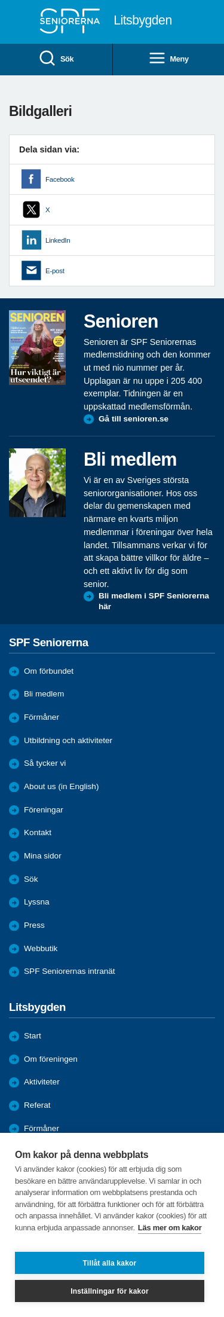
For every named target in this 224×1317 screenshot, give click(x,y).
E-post (55, 270)
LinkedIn (57, 240)
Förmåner (41, 717)
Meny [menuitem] (168, 59)
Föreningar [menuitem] (43, 809)
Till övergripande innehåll (0, 0)
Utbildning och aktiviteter (68, 740)
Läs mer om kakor (170, 1227)
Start (32, 1035)
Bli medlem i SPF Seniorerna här (154, 601)
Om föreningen (51, 1059)
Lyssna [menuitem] (37, 901)
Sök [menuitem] (55, 59)
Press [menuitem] (34, 925)
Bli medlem (44, 693)
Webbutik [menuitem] (40, 948)
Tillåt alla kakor (110, 1263)
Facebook (59, 179)
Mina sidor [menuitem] (43, 855)
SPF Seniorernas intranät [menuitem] (69, 971)
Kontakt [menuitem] (37, 832)
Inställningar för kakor (109, 1291)
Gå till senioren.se (133, 418)
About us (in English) (61, 786)
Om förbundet (48, 671)
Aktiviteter (42, 1081)
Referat (37, 1105)
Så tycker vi (45, 763)
